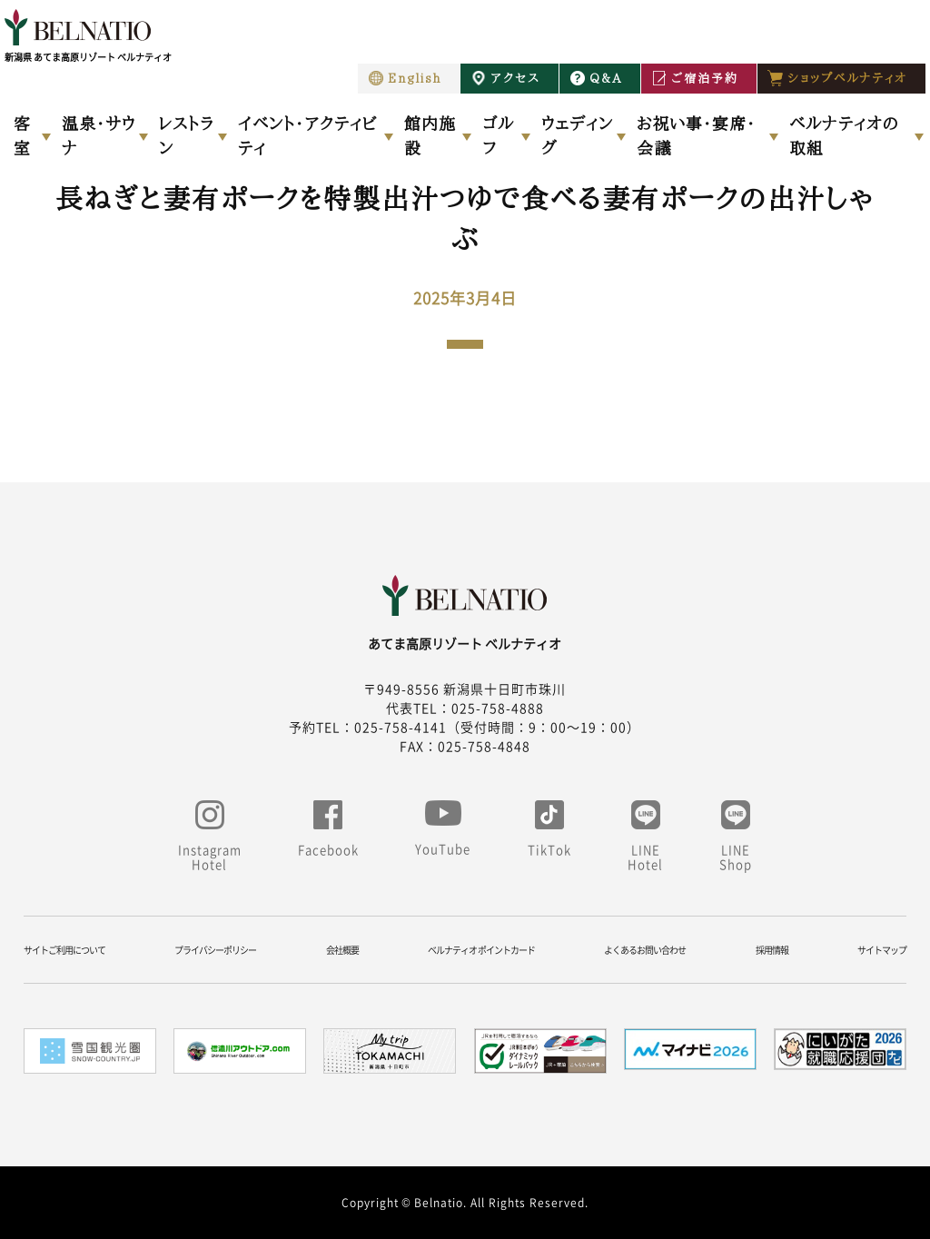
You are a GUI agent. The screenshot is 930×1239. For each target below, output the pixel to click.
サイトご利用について (64, 950)
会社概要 (342, 950)
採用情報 (772, 950)
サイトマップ (881, 950)
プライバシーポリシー (215, 950)
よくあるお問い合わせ (645, 950)
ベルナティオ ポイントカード (481, 950)
